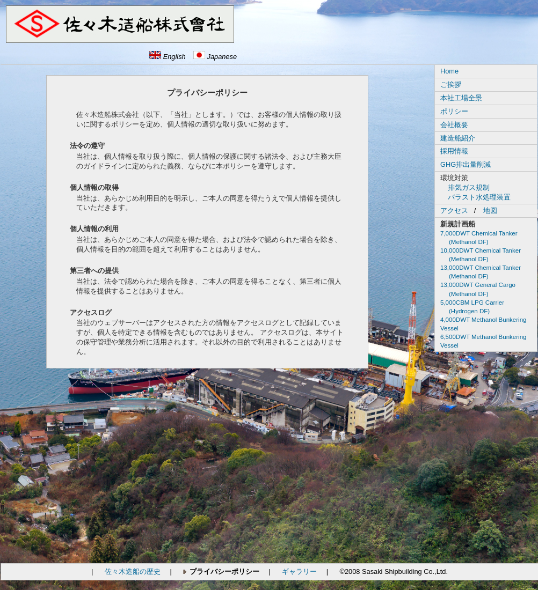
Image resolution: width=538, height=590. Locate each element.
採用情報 (454, 151)
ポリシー (454, 111)
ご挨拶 (450, 84)
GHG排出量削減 (465, 164)
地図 (490, 210)
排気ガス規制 (469, 187)
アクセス (454, 210)
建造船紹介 (457, 138)
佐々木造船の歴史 (133, 571)
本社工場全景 (461, 98)
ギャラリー (299, 571)
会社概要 (454, 125)
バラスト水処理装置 (479, 197)
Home (449, 71)
